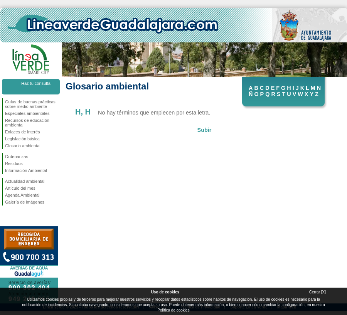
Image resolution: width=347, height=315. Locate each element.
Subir (204, 130)
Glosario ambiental (22, 145)
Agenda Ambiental (22, 195)
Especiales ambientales (27, 113)
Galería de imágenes (24, 202)
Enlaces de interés (22, 132)
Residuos (14, 163)
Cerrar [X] (317, 292)
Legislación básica (22, 138)
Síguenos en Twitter (19, 217)
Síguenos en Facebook (6, 217)
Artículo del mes (20, 188)
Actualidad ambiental (24, 181)
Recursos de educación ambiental (27, 122)
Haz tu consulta (36, 83)
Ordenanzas (16, 156)
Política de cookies (173, 310)
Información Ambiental (26, 170)
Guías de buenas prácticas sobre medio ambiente (30, 104)
